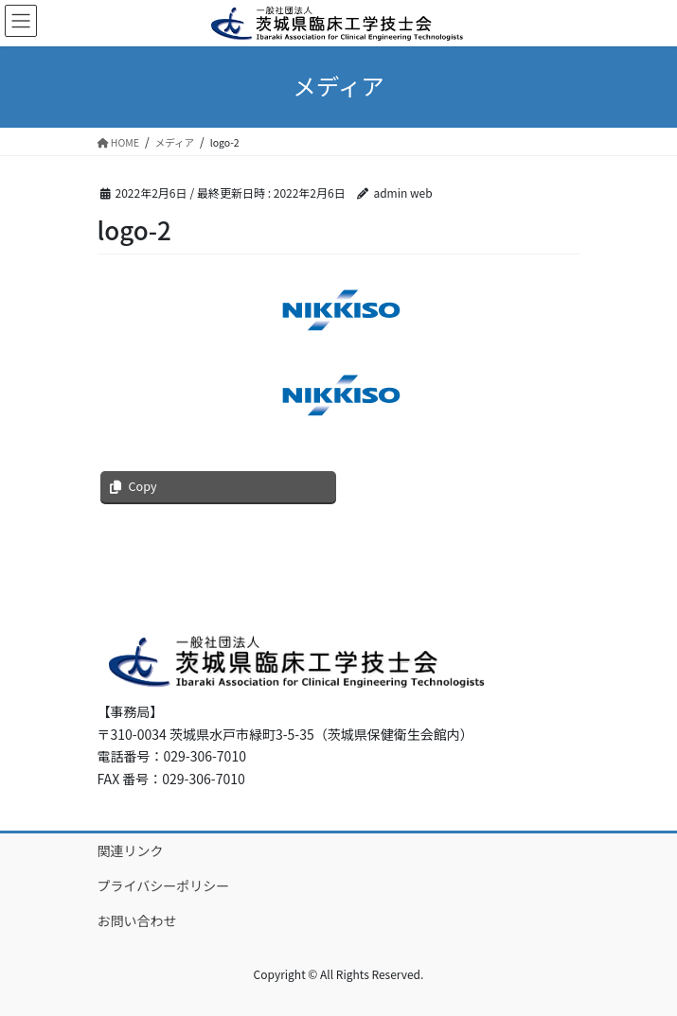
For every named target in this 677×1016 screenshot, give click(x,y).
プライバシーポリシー (164, 885)
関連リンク (131, 850)
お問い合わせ (137, 920)
